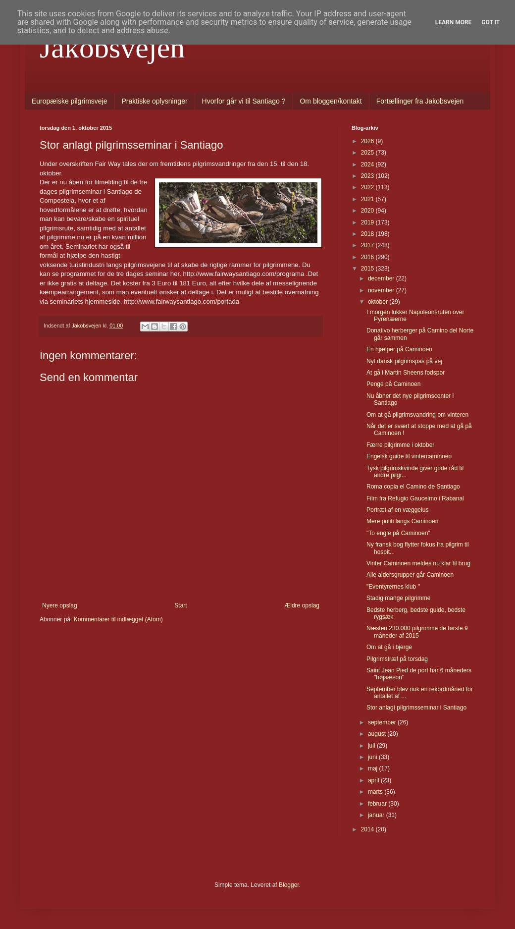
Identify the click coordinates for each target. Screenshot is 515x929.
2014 (368, 829)
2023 (368, 175)
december (382, 278)
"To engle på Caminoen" (398, 533)
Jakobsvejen (112, 47)
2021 (368, 199)
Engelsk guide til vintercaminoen (409, 456)
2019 (368, 222)
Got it (490, 22)
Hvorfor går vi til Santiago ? (244, 101)
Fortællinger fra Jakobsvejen (420, 101)
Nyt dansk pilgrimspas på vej (404, 361)
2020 (368, 210)
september (383, 722)
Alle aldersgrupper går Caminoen (410, 574)
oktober (378, 301)
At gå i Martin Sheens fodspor (405, 372)
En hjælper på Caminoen (399, 349)
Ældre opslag (301, 605)
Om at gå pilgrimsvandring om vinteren (417, 414)
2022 (368, 187)
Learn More (453, 22)
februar (378, 803)
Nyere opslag (59, 605)
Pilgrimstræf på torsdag (397, 659)
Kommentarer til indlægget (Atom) (118, 619)
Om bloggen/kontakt (330, 101)
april (374, 780)
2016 (368, 257)
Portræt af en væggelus (397, 509)
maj (373, 768)
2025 (368, 152)
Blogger (289, 884)
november (382, 290)
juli (372, 745)
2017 (368, 245)
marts (376, 791)
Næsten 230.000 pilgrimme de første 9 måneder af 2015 (417, 632)
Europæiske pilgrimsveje (69, 101)
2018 (368, 233)
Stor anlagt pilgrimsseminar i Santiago (416, 707)
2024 (368, 164)
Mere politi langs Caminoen (402, 521)
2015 (368, 268)
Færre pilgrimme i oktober (400, 444)
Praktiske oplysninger (155, 101)
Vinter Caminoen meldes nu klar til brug (418, 563)
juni (373, 757)
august (377, 733)
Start (180, 605)
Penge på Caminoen (393, 384)
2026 (368, 141)
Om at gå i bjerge (389, 647)
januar (377, 815)
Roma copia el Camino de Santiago (413, 486)
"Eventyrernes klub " (393, 586)
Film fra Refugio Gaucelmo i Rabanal (415, 498)
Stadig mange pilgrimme (398, 598)
